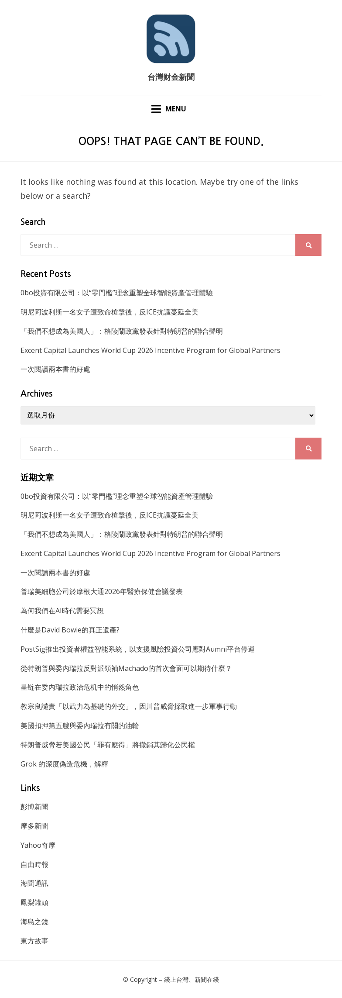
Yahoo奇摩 (38, 845)
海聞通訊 (34, 883)
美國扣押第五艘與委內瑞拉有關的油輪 (80, 725)
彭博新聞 (34, 807)
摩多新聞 (34, 826)
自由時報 (34, 864)
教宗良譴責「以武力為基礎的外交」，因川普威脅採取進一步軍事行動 (129, 706)
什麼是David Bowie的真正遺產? (70, 630)
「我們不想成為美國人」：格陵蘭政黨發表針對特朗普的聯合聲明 (122, 331)
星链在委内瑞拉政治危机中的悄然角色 (80, 687)
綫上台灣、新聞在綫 (191, 979)
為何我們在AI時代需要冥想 (62, 610)
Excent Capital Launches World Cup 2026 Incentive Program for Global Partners (150, 350)
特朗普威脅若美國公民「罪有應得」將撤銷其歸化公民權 (108, 744)
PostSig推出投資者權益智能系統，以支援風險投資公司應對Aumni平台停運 (138, 649)
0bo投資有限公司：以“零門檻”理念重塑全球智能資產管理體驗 (117, 292)
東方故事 (34, 941)
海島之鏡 (34, 921)
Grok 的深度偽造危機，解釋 (64, 764)
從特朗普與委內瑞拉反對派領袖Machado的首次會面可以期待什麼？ (126, 668)
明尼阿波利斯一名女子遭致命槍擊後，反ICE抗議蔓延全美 (109, 312)
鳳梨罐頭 (34, 902)
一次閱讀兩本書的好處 (55, 369)
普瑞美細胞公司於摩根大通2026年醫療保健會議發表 (102, 591)
